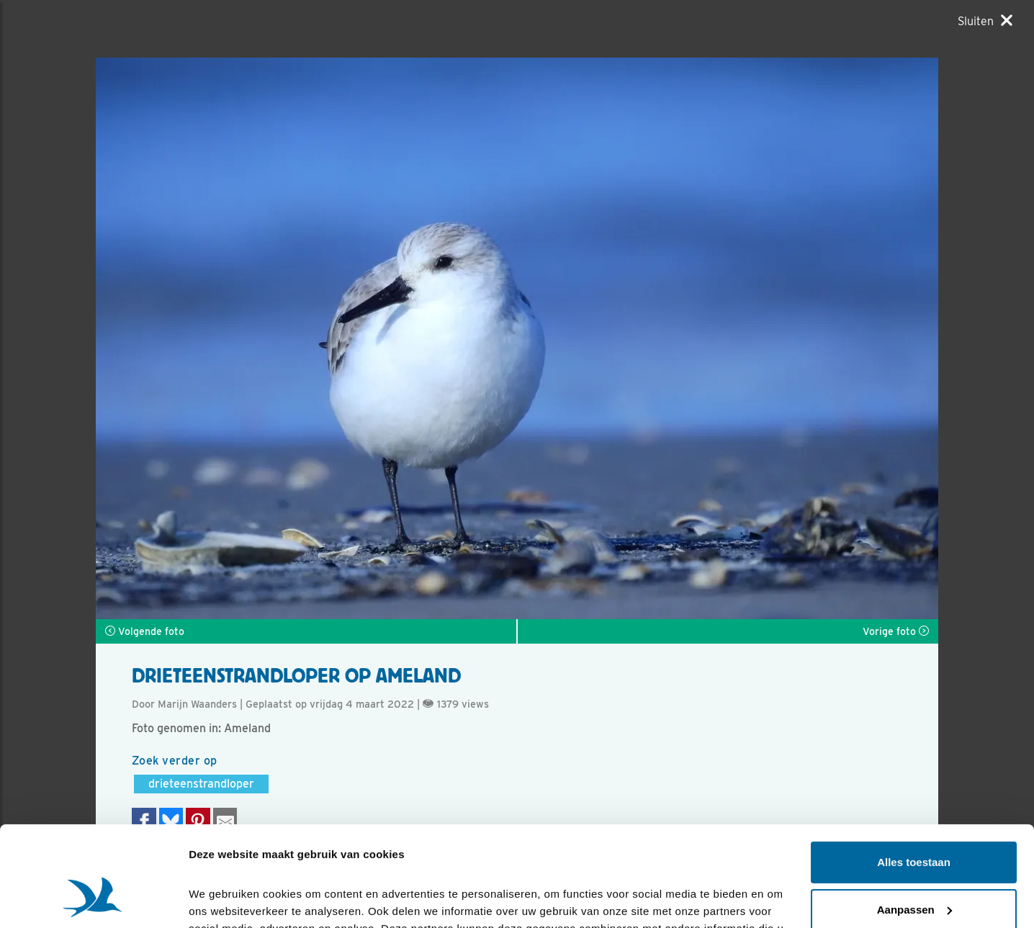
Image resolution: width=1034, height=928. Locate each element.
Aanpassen (914, 823)
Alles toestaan (913, 776)
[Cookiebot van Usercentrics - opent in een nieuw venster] (93, 900)
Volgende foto (144, 631)
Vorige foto (896, 631)
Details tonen (223, 899)
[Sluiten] (985, 20)
